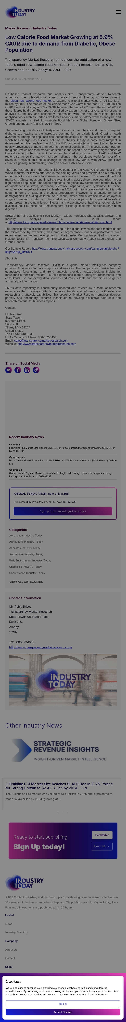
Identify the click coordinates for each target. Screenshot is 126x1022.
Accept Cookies (63, 1012)
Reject (63, 1003)
